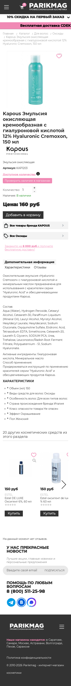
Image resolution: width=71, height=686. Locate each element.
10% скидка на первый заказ (35, 17)
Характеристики (17, 267)
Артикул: (9, 168)
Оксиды (57, 33)
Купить (14, 513)
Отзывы (40, 267)
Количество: (11, 190)
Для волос (41, 33)
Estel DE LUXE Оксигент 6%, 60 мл (18, 499)
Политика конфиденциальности (29, 657)
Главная (8, 33)
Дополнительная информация (29, 262)
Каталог (24, 33)
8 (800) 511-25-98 (26, 591)
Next (62, 485)
